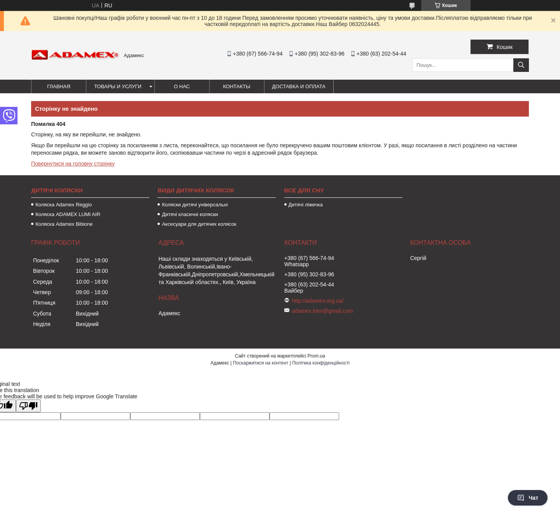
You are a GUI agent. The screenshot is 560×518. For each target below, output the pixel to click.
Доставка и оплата (299, 86)
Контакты (236, 86)
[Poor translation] (28, 405)
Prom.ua (316, 356)
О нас (182, 86)
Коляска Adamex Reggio (63, 205)
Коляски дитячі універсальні (195, 205)
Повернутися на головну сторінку (73, 163)
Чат (527, 497)
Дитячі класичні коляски (190, 214)
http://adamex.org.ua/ (317, 301)
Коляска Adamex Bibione (64, 224)
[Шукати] (521, 65)
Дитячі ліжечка (306, 205)
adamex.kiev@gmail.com (322, 311)
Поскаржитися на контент (260, 363)
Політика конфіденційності (321, 363)
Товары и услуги (118, 86)
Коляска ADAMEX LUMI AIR (67, 214)
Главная (58, 86)
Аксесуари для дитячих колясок (199, 224)
